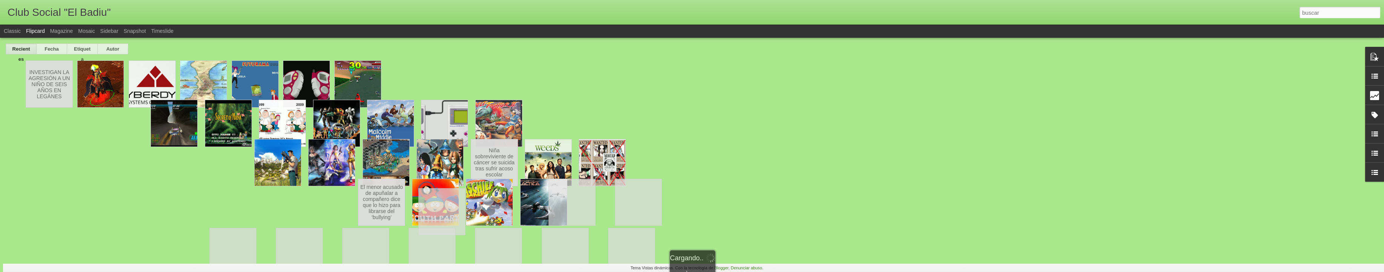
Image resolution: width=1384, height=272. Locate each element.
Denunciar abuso (746, 268)
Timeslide (162, 31)
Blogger (721, 268)
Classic (12, 31)
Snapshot (135, 31)
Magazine (61, 31)
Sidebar (109, 31)
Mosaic (86, 31)
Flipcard (35, 31)
